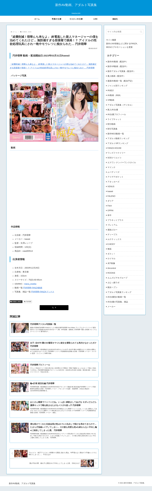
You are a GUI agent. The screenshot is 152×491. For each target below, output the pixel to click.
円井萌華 (27, 301)
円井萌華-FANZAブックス (42, 292)
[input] (124, 31)
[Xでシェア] (54, 307)
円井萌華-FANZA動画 (32, 288)
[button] (141, 31)
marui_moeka (30, 284)
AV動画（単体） (16, 301)
